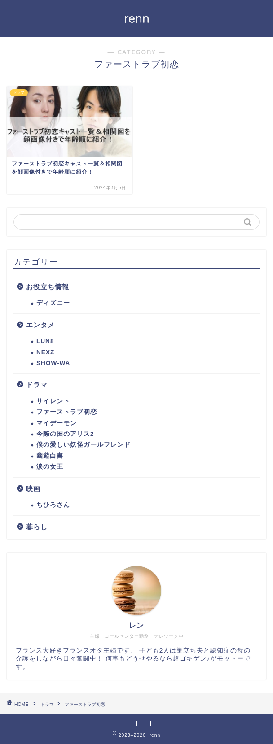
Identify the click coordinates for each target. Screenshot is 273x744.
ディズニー (53, 303)
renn (137, 18)
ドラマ (37, 384)
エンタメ (40, 325)
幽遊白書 (49, 455)
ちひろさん (53, 504)
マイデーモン (56, 423)
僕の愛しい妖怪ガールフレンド (83, 444)
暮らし (37, 527)
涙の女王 (49, 466)
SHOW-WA (53, 363)
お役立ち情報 (47, 287)
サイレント (53, 401)
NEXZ (45, 352)
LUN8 (45, 341)
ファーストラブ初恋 (66, 412)
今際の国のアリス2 (65, 434)
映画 (33, 488)
